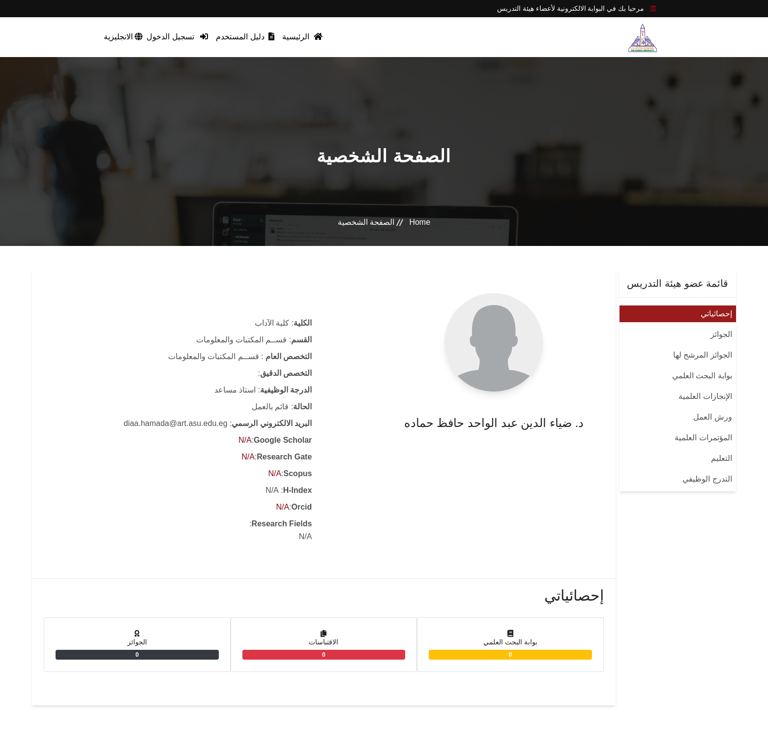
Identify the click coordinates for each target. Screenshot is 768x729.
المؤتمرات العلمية (703, 437)
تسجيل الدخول (177, 36)
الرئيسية (302, 36)
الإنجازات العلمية (705, 396)
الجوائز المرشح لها (702, 355)
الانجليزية (123, 36)
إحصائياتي (716, 313)
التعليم (721, 458)
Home (419, 222)
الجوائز (721, 334)
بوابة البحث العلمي (702, 375)
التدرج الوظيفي (707, 479)
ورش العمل (712, 417)
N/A (245, 440)
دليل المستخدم (245, 36)
